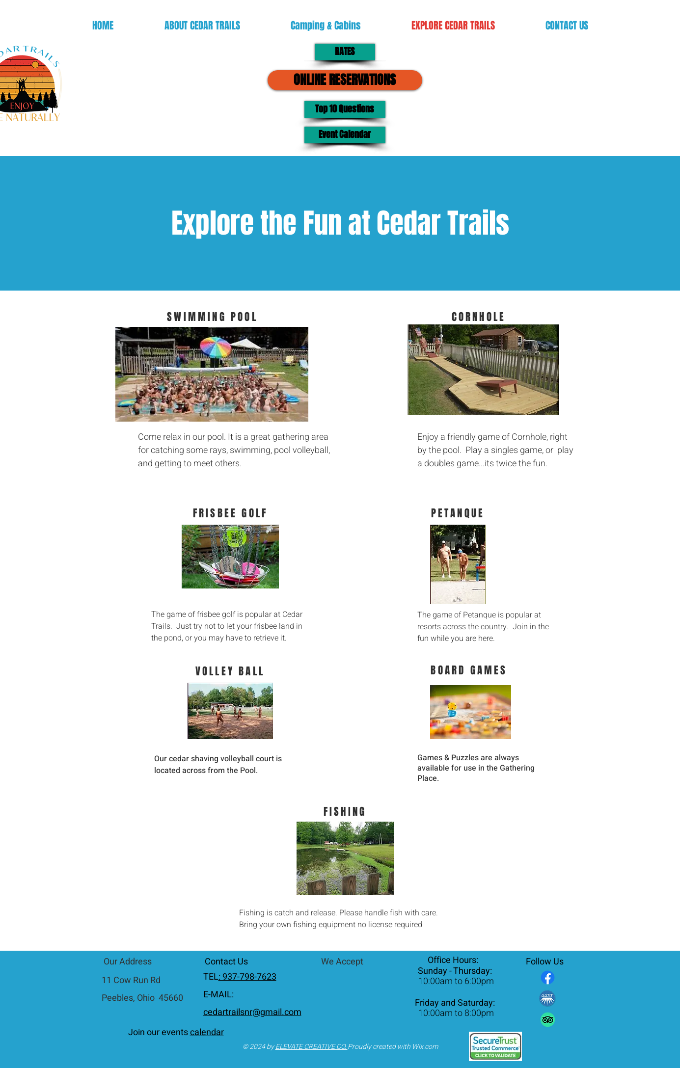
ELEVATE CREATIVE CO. (311, 1046)
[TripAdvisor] (548, 1020)
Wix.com (425, 1046)
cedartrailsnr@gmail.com (252, 1012)
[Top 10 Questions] (344, 109)
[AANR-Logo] (548, 998)
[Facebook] (548, 977)
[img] (345, 988)
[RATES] (345, 52)
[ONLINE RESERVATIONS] (345, 80)
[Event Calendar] (344, 135)
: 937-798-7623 (247, 977)
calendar (207, 1032)
